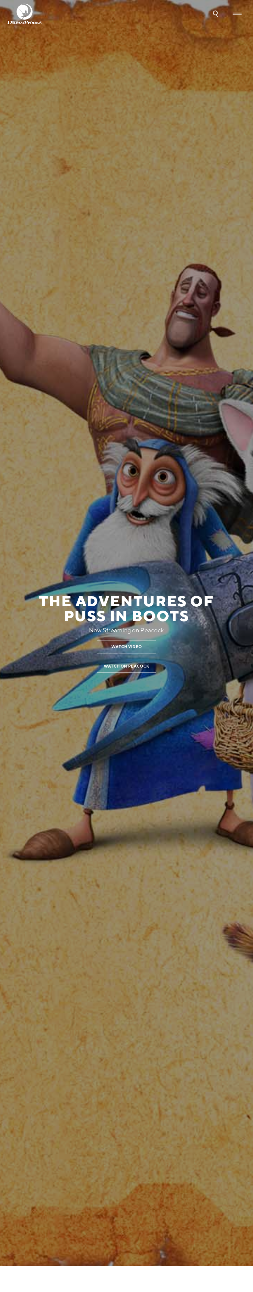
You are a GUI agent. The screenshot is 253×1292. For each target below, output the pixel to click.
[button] (215, 14)
